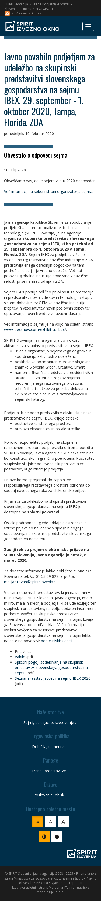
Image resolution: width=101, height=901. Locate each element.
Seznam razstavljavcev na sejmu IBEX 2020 (52, 678)
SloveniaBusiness (18, 8)
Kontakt (21, 13)
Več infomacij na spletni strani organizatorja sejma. (48, 191)
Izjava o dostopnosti (66, 883)
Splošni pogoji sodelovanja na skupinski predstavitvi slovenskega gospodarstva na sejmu (51, 667)
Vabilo (20, 656)
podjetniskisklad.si (56, 640)
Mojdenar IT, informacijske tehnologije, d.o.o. (63, 889)
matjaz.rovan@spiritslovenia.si (30, 581)
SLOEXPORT (44, 8)
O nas (36, 13)
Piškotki (42, 883)
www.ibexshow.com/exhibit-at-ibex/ (35, 329)
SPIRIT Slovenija (16, 4)
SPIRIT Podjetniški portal (51, 4)
